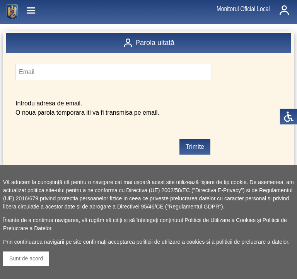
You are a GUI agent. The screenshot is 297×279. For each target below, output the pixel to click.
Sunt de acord (26, 258)
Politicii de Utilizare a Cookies (220, 220)
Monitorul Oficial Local (243, 9)
